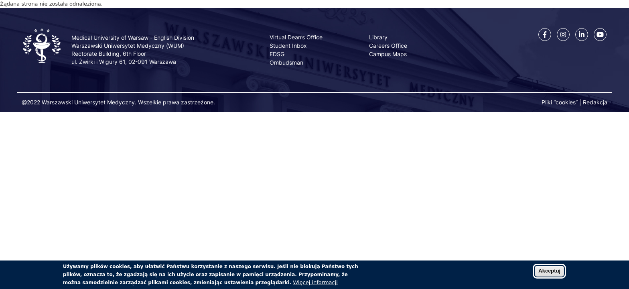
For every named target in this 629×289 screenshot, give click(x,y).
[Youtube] (600, 34)
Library (378, 37)
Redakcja (595, 102)
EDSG (277, 54)
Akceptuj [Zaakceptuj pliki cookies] (549, 273)
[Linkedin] (581, 34)
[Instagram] (563, 34)
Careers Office (388, 45)
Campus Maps (388, 54)
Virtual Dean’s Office (296, 37)
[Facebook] (544, 34)
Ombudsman (286, 62)
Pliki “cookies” (560, 102)
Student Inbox (288, 45)
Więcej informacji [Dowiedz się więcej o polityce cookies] (315, 284)
